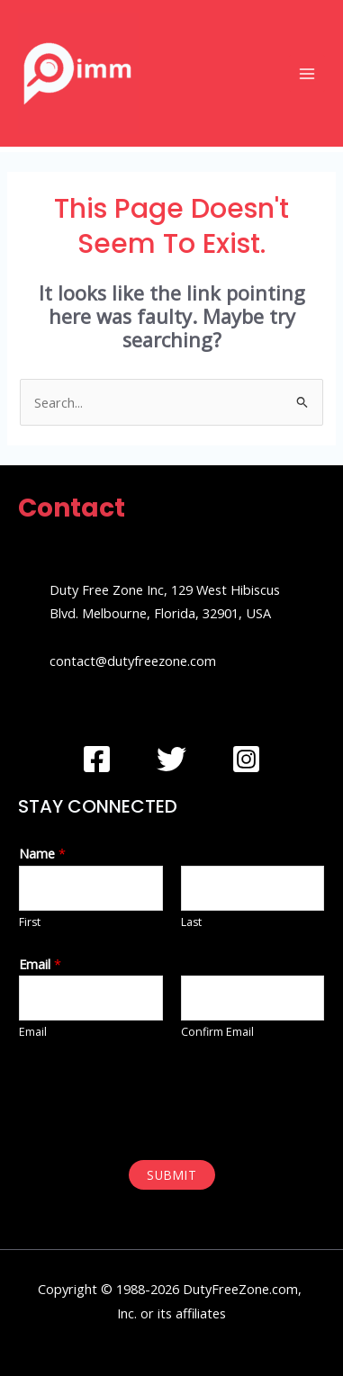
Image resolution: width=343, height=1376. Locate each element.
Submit (172, 1174)
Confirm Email (217, 1031)
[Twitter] (171, 759)
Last (191, 922)
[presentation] (155, 1098)
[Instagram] (246, 759)
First (30, 922)
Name (42, 853)
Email (40, 964)
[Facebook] (97, 759)
